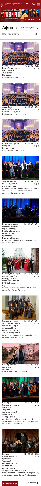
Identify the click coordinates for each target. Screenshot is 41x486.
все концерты (30, 27)
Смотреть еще (10, 483)
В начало (33, 482)
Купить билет (32, 19)
